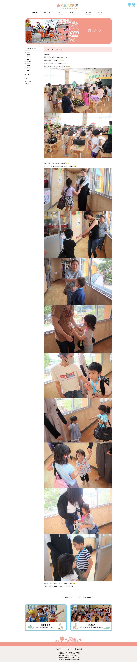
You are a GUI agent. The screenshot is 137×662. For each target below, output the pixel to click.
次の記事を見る (88, 597)
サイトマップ (70, 649)
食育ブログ (28, 84)
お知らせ (27, 79)
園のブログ (28, 81)
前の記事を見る (68, 597)
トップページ (59, 649)
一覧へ (78, 597)
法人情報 (79, 649)
